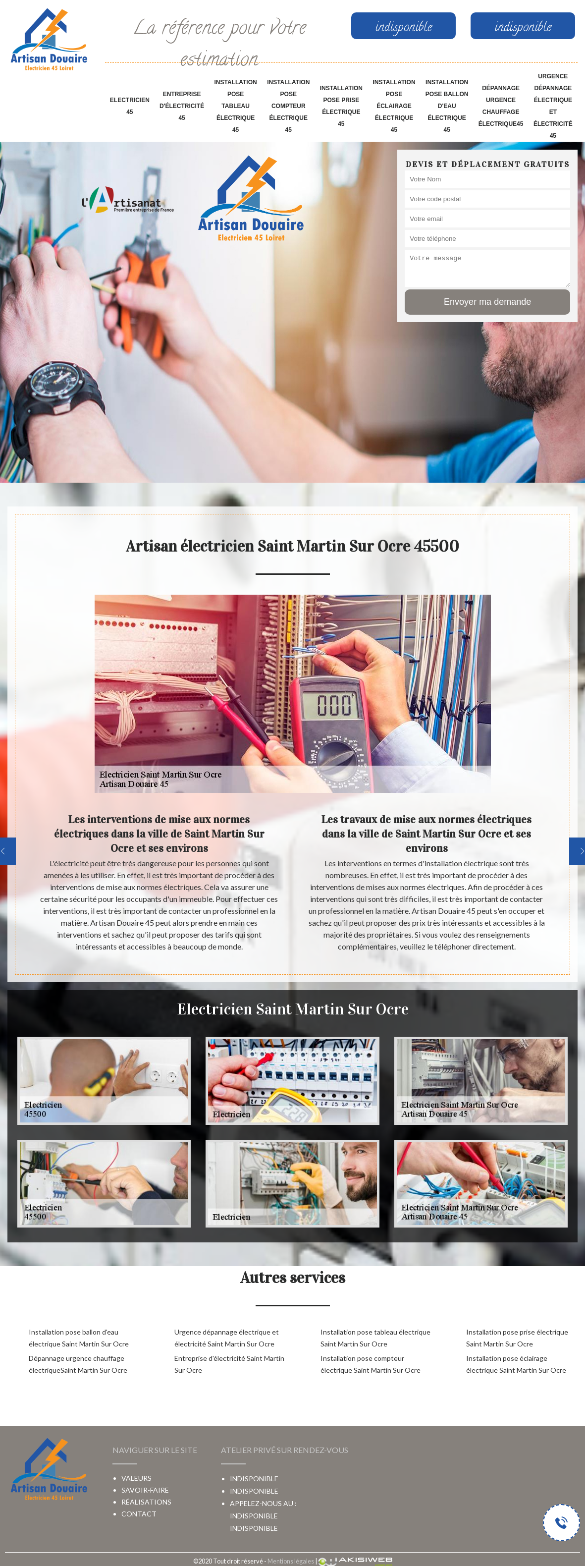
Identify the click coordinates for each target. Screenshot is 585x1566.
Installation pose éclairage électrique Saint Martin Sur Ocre (516, 1364)
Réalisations (146, 1502)
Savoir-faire (145, 1490)
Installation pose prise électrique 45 (341, 106)
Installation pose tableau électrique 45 (235, 106)
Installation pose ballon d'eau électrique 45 (447, 106)
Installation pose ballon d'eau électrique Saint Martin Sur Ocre (79, 1338)
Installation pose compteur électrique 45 (288, 106)
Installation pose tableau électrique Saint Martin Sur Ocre (375, 1338)
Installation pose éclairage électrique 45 (393, 106)
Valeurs (136, 1478)
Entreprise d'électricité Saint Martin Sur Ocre (229, 1364)
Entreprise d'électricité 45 (182, 106)
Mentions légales (290, 1561)
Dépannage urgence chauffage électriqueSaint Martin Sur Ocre (78, 1364)
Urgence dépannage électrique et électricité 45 (553, 106)
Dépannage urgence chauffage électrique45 (501, 106)
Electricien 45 (130, 106)
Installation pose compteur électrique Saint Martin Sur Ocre (370, 1364)
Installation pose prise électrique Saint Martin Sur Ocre (517, 1338)
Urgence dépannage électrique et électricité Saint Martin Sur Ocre (226, 1338)
